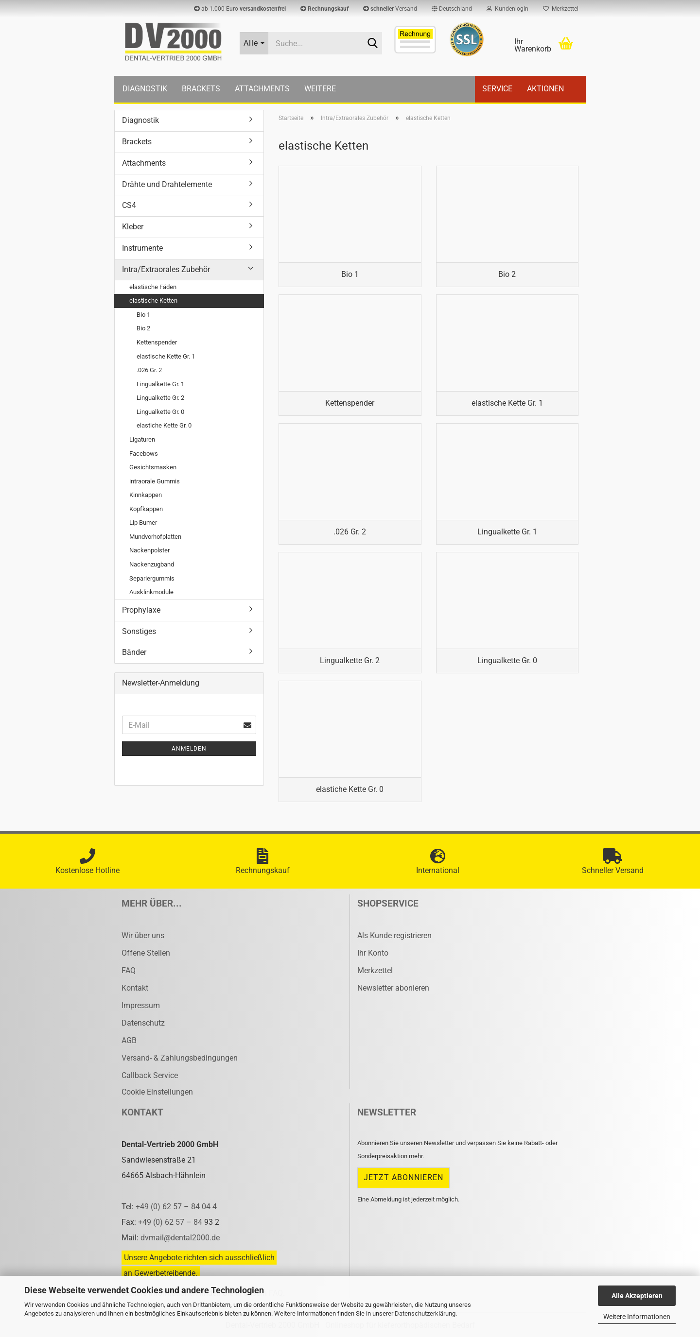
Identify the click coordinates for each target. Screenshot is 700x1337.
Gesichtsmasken (152, 467)
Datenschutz (143, 1023)
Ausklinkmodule (151, 592)
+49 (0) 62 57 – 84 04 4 (176, 1206)
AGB (129, 1040)
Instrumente (142, 248)
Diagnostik (144, 88)
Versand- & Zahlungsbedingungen (180, 1058)
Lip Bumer (143, 522)
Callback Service (150, 1075)
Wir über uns (143, 935)
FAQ (129, 970)
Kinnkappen (145, 494)
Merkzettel (560, 8)
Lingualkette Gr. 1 (160, 384)
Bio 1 (143, 314)
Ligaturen (142, 439)
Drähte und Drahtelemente (167, 184)
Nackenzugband (151, 564)
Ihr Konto (372, 953)
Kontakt (135, 988)
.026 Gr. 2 (149, 370)
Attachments (262, 88)
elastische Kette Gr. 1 (166, 356)
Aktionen (545, 88)
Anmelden (189, 748)
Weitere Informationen (636, 1316)
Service (497, 88)
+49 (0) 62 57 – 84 (171, 1222)
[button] (451, 8)
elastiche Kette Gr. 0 (164, 425)
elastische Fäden (152, 287)
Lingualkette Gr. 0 (160, 411)
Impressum (141, 1005)
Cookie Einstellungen (157, 1092)
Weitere (320, 88)
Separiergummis (152, 578)
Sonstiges (139, 631)
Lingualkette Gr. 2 (160, 397)
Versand (390, 8)
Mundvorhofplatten (155, 536)
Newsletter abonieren (393, 988)
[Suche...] (254, 43)
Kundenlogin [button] (507, 8)
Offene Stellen (146, 953)
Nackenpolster (149, 550)
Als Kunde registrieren (394, 935)
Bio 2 (143, 328)
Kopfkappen (146, 509)
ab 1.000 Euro (240, 8)
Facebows (143, 453)
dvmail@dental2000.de (180, 1237)
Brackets (201, 88)
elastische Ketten (153, 300)
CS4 (129, 205)
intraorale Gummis (154, 481)
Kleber (132, 226)
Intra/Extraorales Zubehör (166, 269)
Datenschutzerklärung (425, 1313)
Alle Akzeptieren (637, 1296)
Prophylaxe (141, 610)
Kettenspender (157, 342)
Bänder (134, 652)
